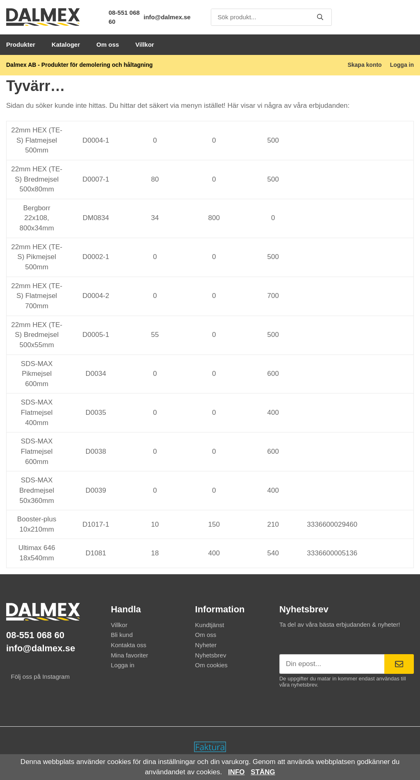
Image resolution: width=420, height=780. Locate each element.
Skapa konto (364, 64)
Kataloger (66, 44)
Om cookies (211, 665)
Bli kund (121, 634)
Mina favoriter (129, 655)
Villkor (144, 44)
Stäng (263, 772)
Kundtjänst (209, 624)
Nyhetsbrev (210, 655)
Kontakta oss (128, 644)
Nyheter (206, 644)
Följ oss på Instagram (38, 676)
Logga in (402, 64)
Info (236, 772)
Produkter (20, 44)
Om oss (107, 44)
